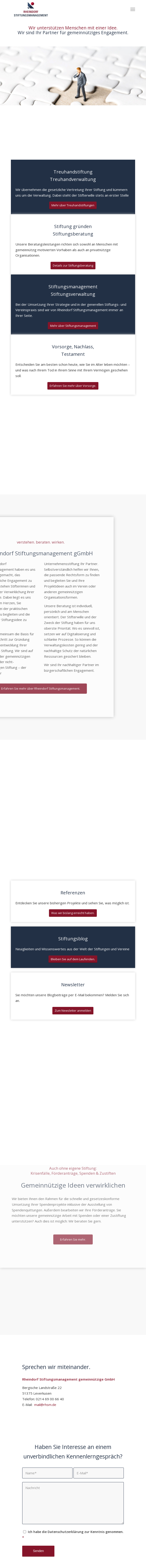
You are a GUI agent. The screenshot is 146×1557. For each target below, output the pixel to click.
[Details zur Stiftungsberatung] (73, 265)
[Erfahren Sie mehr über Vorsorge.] (72, 386)
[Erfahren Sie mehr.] (73, 1186)
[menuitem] (132, 9)
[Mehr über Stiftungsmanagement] (73, 326)
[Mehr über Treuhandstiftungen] (73, 205)
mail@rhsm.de (44, 1404)
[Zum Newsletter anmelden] (72, 1010)
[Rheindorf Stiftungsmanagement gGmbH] (60, 9)
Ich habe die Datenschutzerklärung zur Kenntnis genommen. (73, 1535)
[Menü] (132, 9)
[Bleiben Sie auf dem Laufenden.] (73, 959)
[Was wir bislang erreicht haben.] (73, 913)
